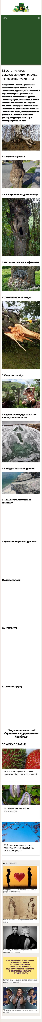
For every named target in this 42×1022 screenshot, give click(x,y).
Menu (5, 18)
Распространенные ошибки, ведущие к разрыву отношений (19, 891)
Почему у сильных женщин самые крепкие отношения (17, 951)
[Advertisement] (21, 42)
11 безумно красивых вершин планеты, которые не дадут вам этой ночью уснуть (19, 848)
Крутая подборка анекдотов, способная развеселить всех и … (20, 981)
